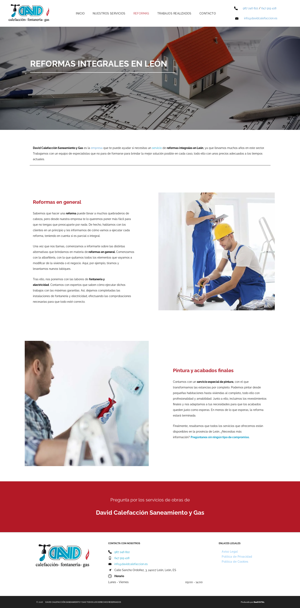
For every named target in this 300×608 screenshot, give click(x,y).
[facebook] (111, 589)
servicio (157, 148)
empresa (97, 148)
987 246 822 (250, 8)
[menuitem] (80, 13)
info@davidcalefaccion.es (260, 18)
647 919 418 (268, 8)
